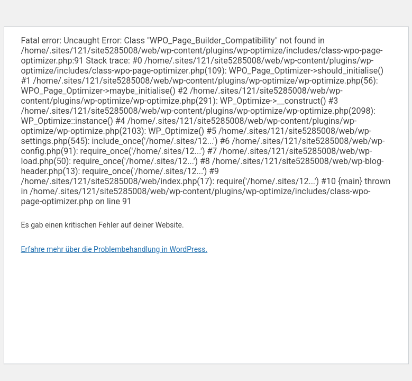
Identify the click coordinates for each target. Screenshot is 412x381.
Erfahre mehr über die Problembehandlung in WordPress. (114, 249)
